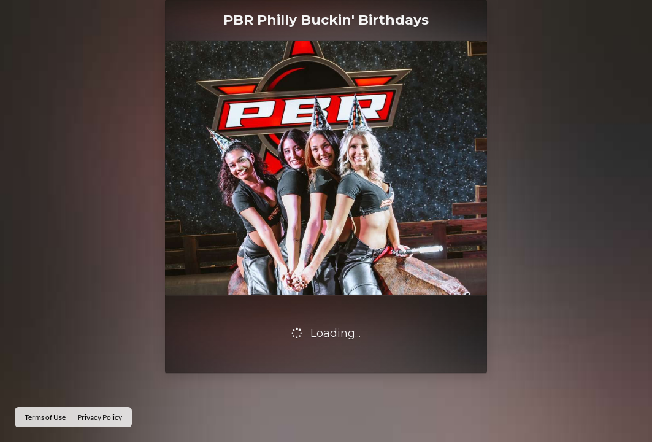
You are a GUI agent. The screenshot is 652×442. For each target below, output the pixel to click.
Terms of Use (45, 417)
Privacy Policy (99, 417)
